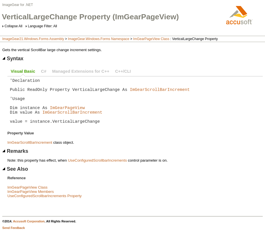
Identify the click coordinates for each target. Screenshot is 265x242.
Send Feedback (13, 238)
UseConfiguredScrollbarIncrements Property (44, 206)
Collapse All (13, 26)
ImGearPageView (67, 114)
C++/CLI (123, 71)
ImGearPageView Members (30, 202)
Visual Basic (23, 71)
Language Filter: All (42, 26)
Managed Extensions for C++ (80, 71)
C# (43, 71)
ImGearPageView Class (151, 39)
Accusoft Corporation (29, 231)
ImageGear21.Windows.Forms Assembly (33, 39)
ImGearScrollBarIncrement (160, 92)
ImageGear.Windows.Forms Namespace (98, 39)
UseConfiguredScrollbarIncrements (97, 170)
